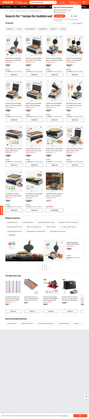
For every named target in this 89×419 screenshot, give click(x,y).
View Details (54, 210)
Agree (80, 415)
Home (6, 11)
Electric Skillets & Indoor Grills (35, 11)
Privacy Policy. (59, 20)
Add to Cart (14, 74)
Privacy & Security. (64, 415)
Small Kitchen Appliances (21, 11)
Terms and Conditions (73, 19)
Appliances (12, 11)
